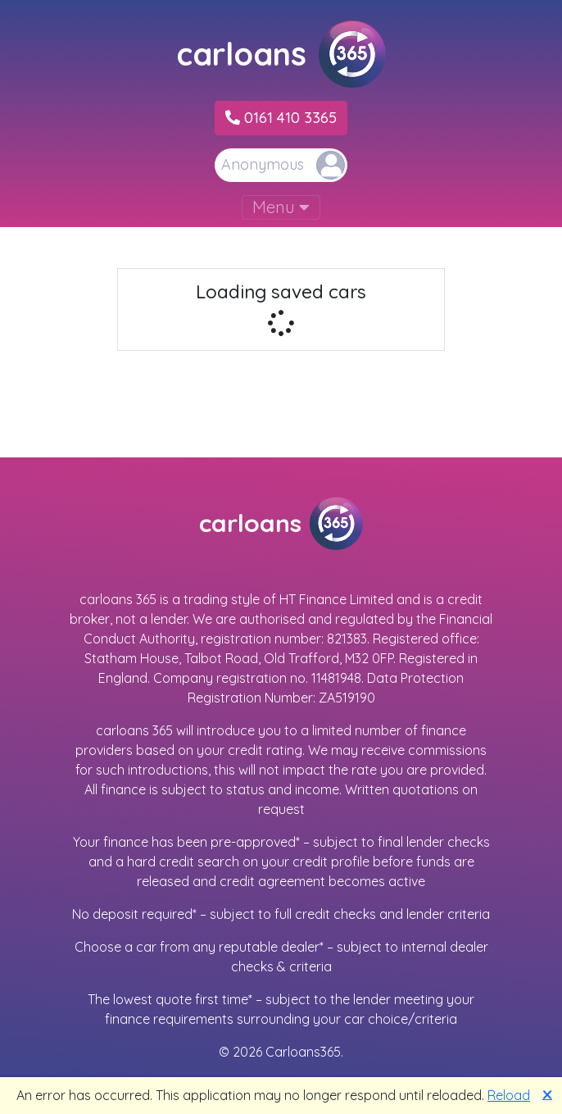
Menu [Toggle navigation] (281, 207)
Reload (508, 1095)
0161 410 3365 (281, 117)
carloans (281, 54)
